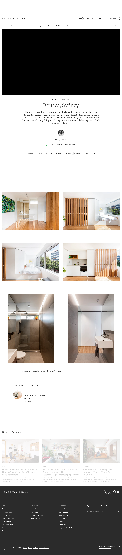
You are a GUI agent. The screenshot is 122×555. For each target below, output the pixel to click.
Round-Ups (6, 515)
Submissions (63, 515)
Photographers (36, 518)
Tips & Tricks (6, 522)
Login (100, 18)
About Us (62, 509)
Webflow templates (105, 548)
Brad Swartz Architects (35, 395)
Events (4, 528)
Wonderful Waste (8, 525)
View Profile (27, 401)
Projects (55, 100)
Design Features (8, 518)
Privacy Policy (27, 548)
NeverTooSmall (38, 371)
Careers (61, 522)
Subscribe (112, 18)
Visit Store (59, 26)
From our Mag (7, 512)
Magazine (62, 525)
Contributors (63, 512)
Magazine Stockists (66, 528)
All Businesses (35, 509)
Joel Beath (63, 140)
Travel (4, 531)
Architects (34, 512)
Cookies (35, 548)
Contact (62, 518)
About (50, 26)
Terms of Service (44, 548)
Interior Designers (37, 515)
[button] (4, 26)
